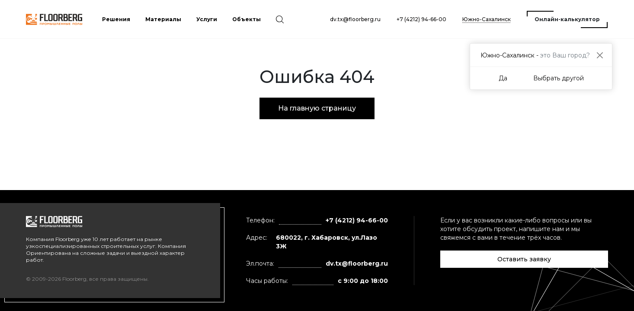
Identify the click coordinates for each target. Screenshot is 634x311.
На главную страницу (317, 108)
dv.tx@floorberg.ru (355, 19)
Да (503, 78)
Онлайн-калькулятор (567, 19)
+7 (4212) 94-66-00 (421, 19)
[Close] (599, 55)
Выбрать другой (558, 78)
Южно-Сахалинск (486, 19)
